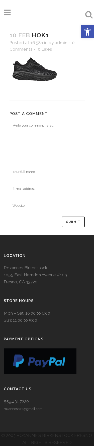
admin (61, 42)
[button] (87, 31)
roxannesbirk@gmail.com (23, 409)
